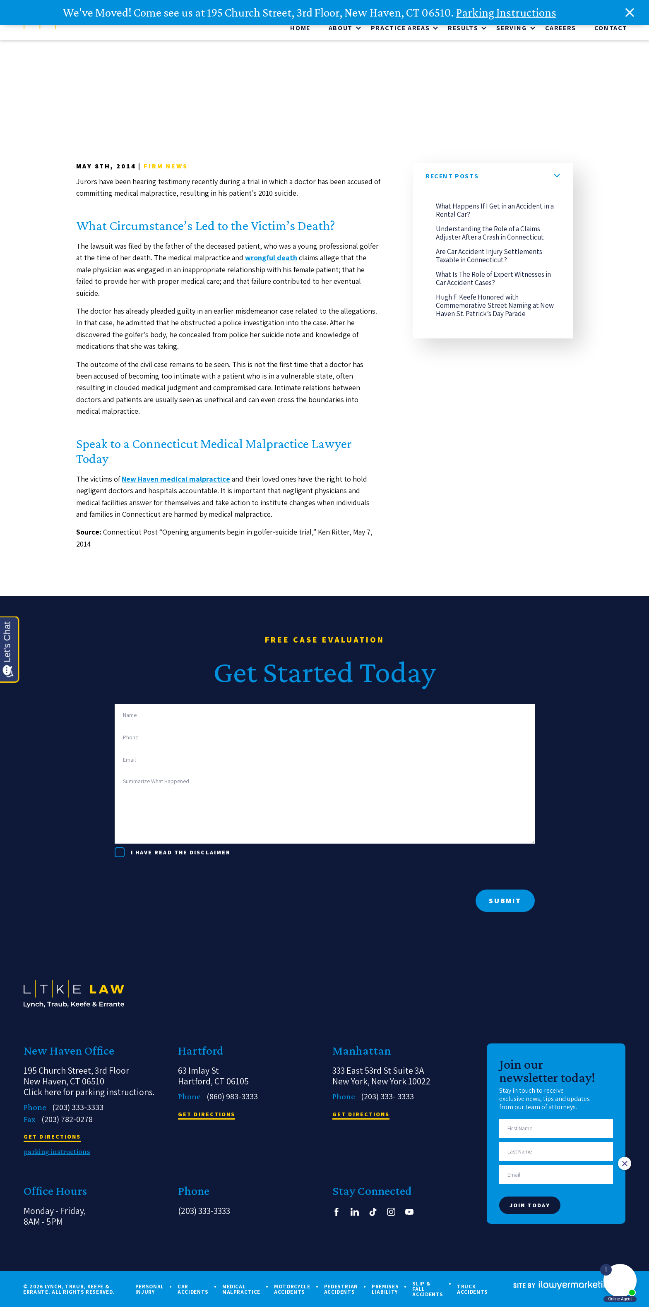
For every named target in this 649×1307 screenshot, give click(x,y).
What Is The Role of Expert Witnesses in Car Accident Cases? (493, 279)
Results (463, 29)
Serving (511, 29)
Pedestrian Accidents (341, 1289)
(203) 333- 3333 (387, 1096)
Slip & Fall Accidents (427, 1289)
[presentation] (177, 873)
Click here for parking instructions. (89, 1092)
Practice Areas (400, 29)
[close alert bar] (630, 12)
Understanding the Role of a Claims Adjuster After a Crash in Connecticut (490, 234)
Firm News (166, 167)
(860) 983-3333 (232, 1096)
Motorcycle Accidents (292, 1289)
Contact (610, 29)
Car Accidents (193, 1289)
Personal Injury (149, 1289)
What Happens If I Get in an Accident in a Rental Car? (495, 211)
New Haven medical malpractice (176, 480)
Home (300, 29)
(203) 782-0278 (67, 1119)
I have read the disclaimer (181, 852)
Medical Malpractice (241, 1289)
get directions (52, 1137)
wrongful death (271, 259)
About (341, 29)
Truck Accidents (472, 1289)
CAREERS (560, 29)
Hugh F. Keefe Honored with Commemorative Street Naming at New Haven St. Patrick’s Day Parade (495, 306)
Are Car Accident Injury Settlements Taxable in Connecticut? (489, 257)
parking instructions (57, 1151)
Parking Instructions (506, 12)
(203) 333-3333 (77, 1107)
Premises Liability (385, 1289)
